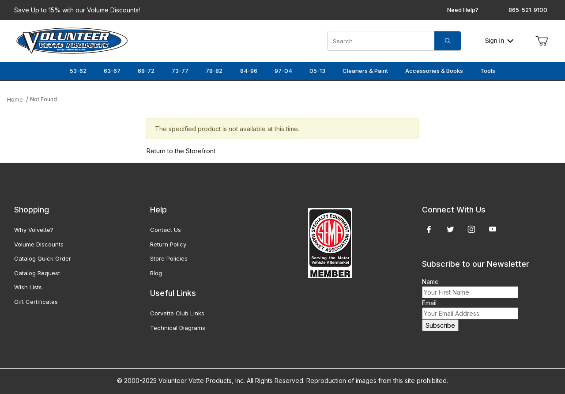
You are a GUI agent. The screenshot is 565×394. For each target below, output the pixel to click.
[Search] (447, 40)
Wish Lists (28, 287)
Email (429, 303)
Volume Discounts (39, 244)
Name (430, 281)
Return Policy (168, 244)
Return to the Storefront (181, 151)
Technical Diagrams (177, 327)
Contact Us (165, 229)
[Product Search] (381, 40)
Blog (156, 273)
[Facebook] (429, 229)
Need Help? (462, 9)
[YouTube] (493, 229)
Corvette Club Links (177, 313)
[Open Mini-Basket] (541, 41)
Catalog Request (37, 273)
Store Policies (169, 258)
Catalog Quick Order (42, 258)
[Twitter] (450, 229)
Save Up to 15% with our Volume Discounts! (77, 10)
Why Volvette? (33, 229)
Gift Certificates (36, 301)
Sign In (499, 40)
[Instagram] (471, 229)
